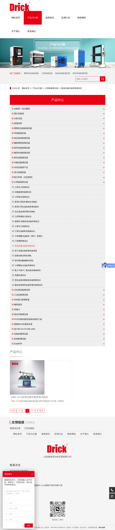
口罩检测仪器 (47, 73)
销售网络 (81, 18)
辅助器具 (18, 304)
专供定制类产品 (21, 167)
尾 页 (41, 411)
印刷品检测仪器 (21, 162)
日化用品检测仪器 (22, 290)
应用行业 (65, 18)
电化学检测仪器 (21, 314)
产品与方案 (32, 18)
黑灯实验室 (19, 113)
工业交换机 (29, 428)
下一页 (33, 411)
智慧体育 (18, 123)
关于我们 (16, 31)
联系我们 (31, 31)
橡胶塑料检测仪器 (22, 143)
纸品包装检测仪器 (62, 73)
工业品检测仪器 (21, 295)
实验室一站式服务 (22, 109)
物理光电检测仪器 (22, 153)
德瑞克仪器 (15, 428)
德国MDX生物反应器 (23, 324)
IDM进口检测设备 (22, 299)
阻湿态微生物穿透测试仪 (71, 88)
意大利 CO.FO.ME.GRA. (25, 329)
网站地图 (102, 527)
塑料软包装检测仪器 (23, 128)
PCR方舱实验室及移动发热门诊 (28, 319)
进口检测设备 (20, 172)
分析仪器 (18, 118)
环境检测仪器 (20, 133)
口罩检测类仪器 (51, 88)
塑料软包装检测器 (31, 73)
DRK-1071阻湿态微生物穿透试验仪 (29, 397)
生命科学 (18, 343)
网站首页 (16, 18)
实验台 (17, 309)
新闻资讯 (49, 18)
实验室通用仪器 (21, 334)
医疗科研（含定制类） (24, 177)
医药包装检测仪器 (80, 73)
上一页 (20, 411)
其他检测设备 (20, 339)
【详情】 (60, 401)
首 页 (13, 411)
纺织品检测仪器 (21, 157)
